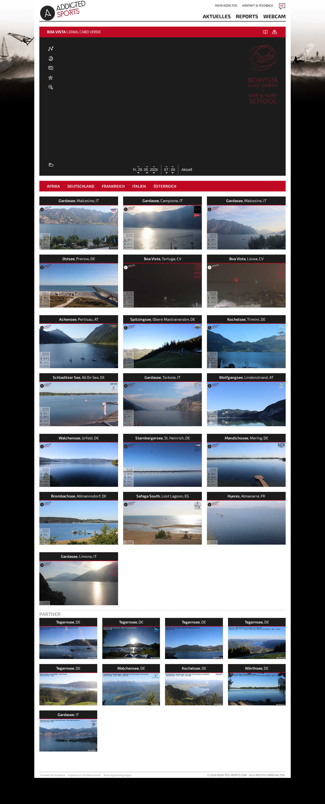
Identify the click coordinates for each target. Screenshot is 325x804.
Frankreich (113, 212)
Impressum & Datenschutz (84, 527)
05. (147, 170)
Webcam (274, 16)
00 (172, 170)
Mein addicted (226, 5)
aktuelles (217, 16)
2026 (154, 170)
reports (247, 16)
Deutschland (81, 212)
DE (282, 5)
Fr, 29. (138, 170)
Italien (139, 212)
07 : (167, 170)
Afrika (53, 212)
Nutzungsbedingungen (118, 527)
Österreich (165, 212)
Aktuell (186, 170)
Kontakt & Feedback (257, 5)
